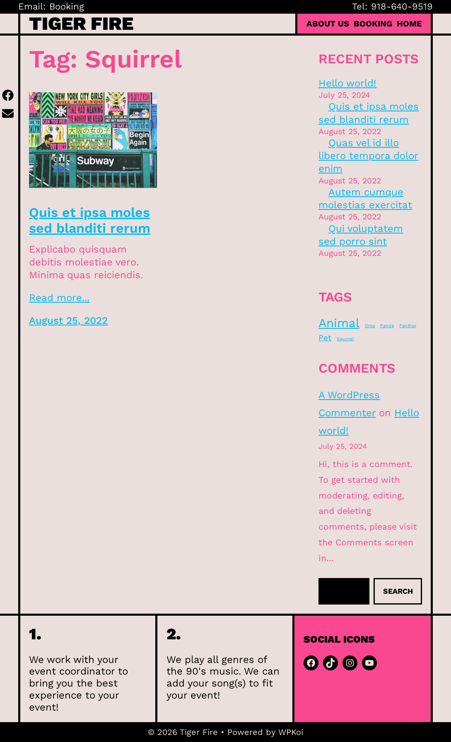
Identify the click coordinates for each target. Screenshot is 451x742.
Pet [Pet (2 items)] (324, 337)
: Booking (63, 6)
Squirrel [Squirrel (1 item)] (345, 339)
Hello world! (347, 83)
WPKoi (290, 732)
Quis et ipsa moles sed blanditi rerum (89, 220)
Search (398, 591)
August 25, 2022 (68, 320)
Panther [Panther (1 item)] (407, 325)
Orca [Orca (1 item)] (370, 325)
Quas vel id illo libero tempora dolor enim (368, 155)
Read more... (59, 298)
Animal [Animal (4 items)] (338, 323)
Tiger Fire (81, 23)
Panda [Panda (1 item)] (387, 325)
